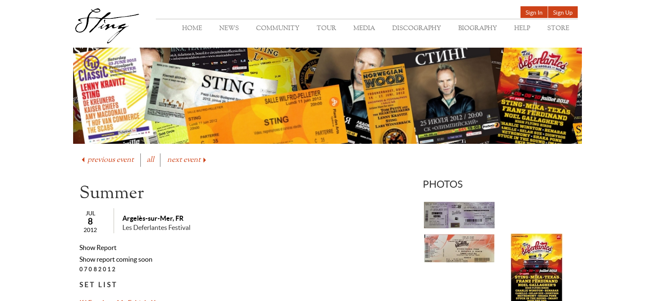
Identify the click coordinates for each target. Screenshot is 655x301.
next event (187, 160)
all (150, 160)
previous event (107, 160)
